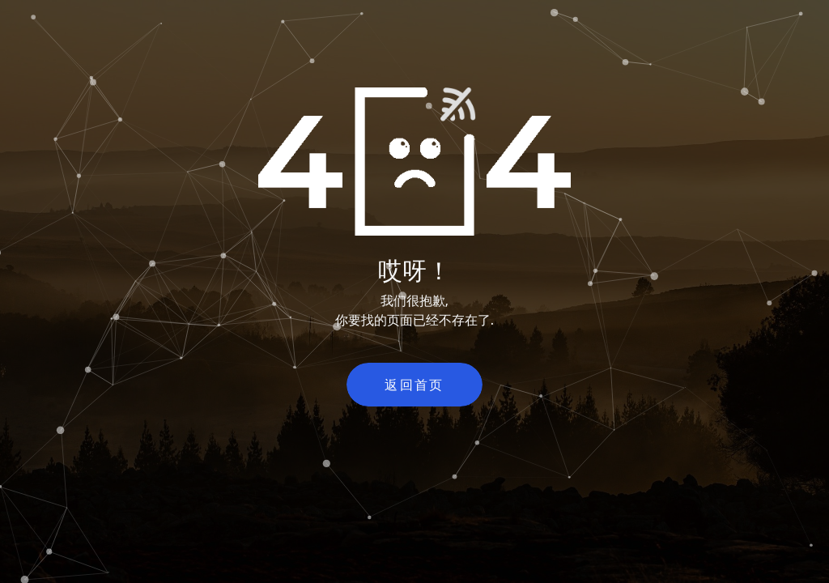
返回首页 (414, 385)
